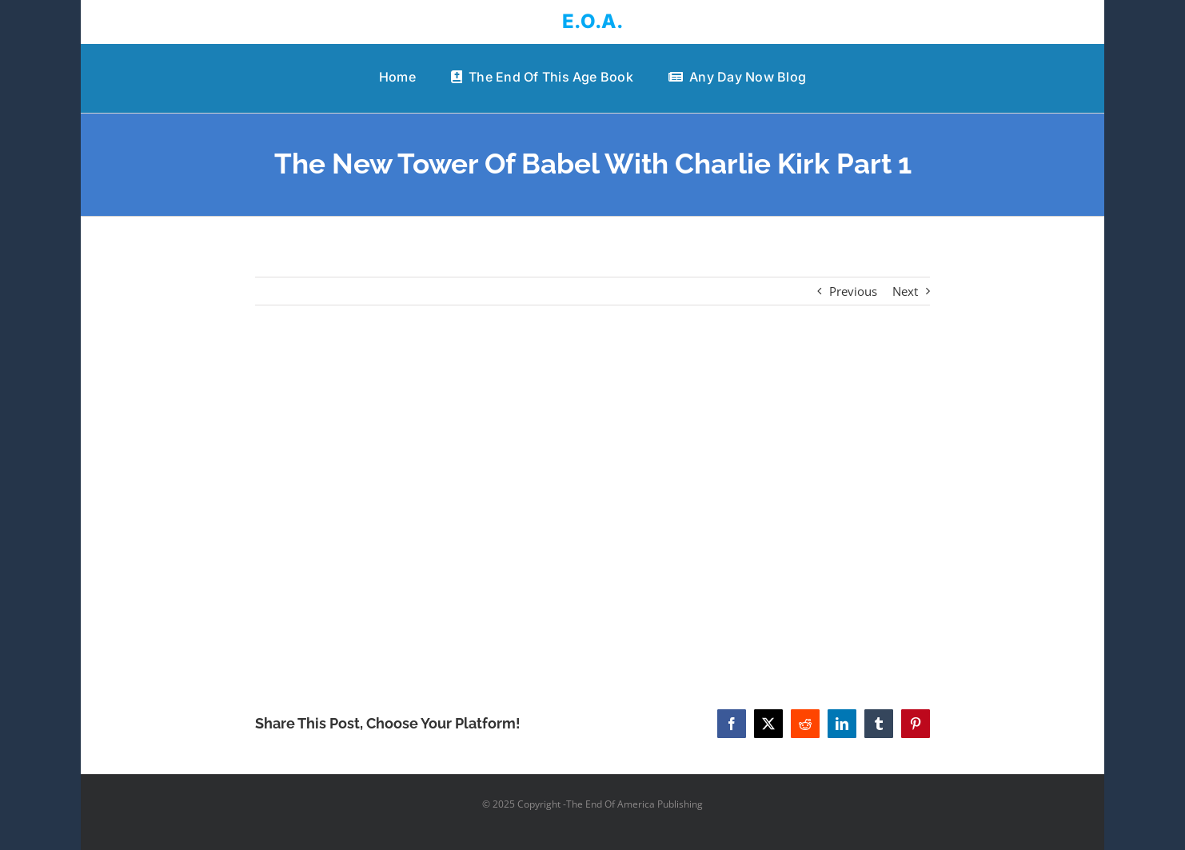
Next (905, 291)
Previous (853, 291)
